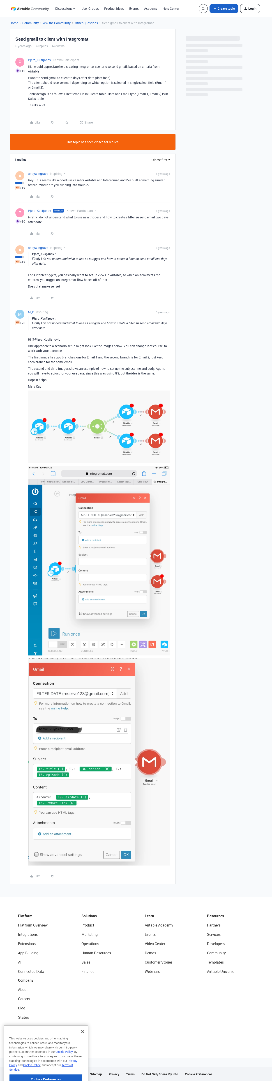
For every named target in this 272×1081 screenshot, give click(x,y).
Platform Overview (33, 925)
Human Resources (96, 952)
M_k (31, 312)
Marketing (89, 934)
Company (25, 980)
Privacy (114, 1074)
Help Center (171, 8)
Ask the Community (57, 23)
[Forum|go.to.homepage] (30, 8)
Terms (130, 1074)
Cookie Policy (64, 1066)
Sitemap (96, 1074)
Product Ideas (114, 8)
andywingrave (38, 173)
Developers (216, 943)
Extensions (27, 943)
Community (30, 23)
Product (87, 925)
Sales (85, 962)
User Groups (90, 8)
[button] (224, 8)
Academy (150, 8)
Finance (87, 971)
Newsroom (26, 1026)
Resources (215, 915)
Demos (150, 952)
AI (19, 962)
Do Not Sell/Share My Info (159, 1074)
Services (214, 934)
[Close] (83, 1046)
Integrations (28, 934)
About (23, 989)
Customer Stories (159, 962)
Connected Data (31, 971)
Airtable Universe (220, 971)
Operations (90, 943)
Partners (214, 925)
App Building (28, 952)
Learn (149, 915)
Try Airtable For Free (34, 1035)
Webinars (152, 971)
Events (134, 8)
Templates (215, 962)
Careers (24, 998)
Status (23, 1017)
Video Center (155, 943)
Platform (25, 915)
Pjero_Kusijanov (39, 60)
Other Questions (86, 23)
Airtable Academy (159, 925)
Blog (21, 1008)
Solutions (89, 915)
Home (14, 23)
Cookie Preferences (198, 1074)
